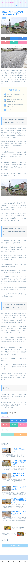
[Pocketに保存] (5, 42)
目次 (12, 90)
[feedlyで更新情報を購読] (7, 434)
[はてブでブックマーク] (22, 38)
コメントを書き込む (14, 545)
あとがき (9, 109)
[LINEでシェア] (14, 42)
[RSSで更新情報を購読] (20, 434)
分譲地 (10, 412)
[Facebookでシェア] (14, 38)
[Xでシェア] (5, 38)
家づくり (4, 412)
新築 (14, 412)
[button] (22, 42)
